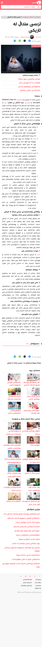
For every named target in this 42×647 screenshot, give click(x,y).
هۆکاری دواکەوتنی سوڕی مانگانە (29, 79)
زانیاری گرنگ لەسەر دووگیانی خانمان (27, 522)
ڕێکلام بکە (38, 583)
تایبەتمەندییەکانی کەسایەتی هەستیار (27, 527)
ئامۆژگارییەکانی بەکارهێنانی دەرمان (28, 535)
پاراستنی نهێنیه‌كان (26, 586)
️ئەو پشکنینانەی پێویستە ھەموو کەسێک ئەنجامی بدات (21, 514)
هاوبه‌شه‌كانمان (27, 580)
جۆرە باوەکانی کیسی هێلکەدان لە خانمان (26, 543)
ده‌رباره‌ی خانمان (27, 583)
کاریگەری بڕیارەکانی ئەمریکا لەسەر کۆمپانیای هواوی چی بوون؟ (21, 565)
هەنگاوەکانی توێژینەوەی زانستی (29, 87)
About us (38, 589)
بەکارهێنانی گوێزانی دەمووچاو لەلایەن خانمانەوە (23, 518)
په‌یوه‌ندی (38, 580)
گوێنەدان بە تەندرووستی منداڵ (29, 83)
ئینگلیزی (19, 100)
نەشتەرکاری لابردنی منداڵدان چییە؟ (28, 555)
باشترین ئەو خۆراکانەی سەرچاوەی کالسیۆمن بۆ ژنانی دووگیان (22, 549)
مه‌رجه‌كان (38, 586)
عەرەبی (27, 103)
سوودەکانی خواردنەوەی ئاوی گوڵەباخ (27, 531)
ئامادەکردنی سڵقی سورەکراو (30, 90)
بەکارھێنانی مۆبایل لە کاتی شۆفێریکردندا (26, 559)
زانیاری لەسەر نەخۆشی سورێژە (29, 539)
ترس (5, 103)
